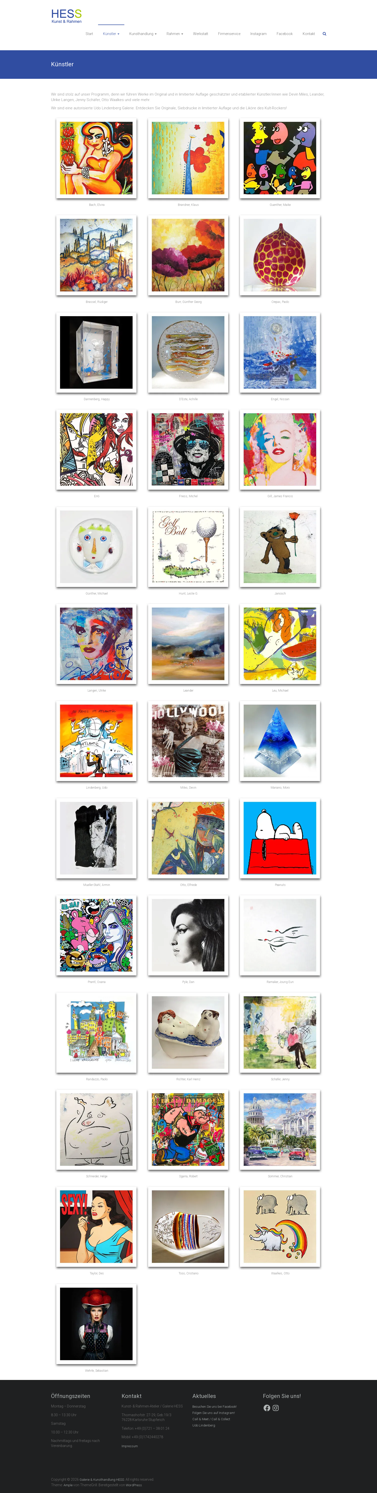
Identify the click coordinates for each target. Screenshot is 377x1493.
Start (89, 34)
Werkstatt (200, 34)
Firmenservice (229, 34)
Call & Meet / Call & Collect (211, 1419)
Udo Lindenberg (203, 1425)
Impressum (130, 1446)
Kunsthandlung (141, 34)
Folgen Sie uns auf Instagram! (213, 1413)
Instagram (258, 34)
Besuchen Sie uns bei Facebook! (214, 1406)
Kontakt (309, 34)
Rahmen (173, 34)
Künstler (109, 34)
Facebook (285, 34)
